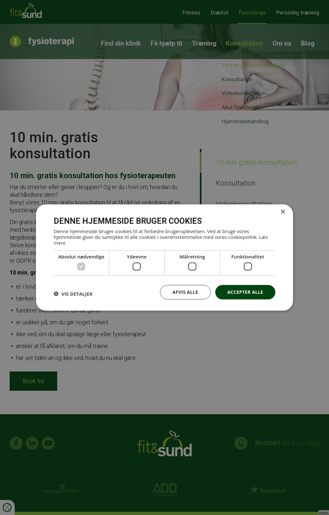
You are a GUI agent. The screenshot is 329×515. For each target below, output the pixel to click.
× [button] (282, 212)
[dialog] (164, 257)
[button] (73, 294)
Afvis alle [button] (185, 292)
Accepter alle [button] (245, 292)
